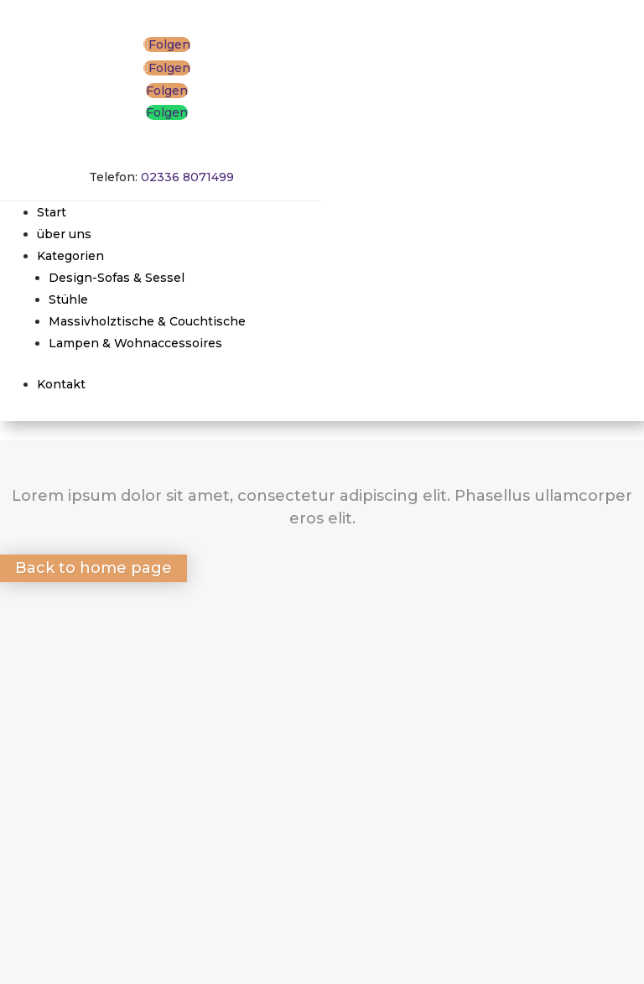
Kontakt (61, 384)
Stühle (68, 299)
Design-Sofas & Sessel (116, 277)
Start (51, 212)
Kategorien (70, 255)
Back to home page (93, 568)
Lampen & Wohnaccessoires (135, 343)
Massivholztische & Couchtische (147, 321)
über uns (64, 234)
